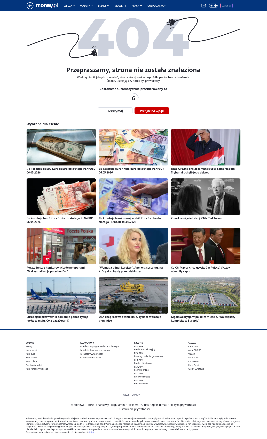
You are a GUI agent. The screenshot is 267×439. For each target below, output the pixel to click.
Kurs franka (31, 357)
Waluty (85, 5)
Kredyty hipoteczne (143, 363)
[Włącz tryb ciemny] (213, 6)
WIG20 (191, 353)
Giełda (68, 5)
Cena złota (193, 346)
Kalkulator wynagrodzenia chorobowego (99, 346)
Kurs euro (30, 353)
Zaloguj (226, 5)
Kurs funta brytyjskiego (37, 368)
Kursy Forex (194, 361)
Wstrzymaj (115, 111)
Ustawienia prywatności (134, 409)
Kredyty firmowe (142, 376)
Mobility (120, 5)
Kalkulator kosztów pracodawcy (95, 350)
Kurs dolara (31, 361)
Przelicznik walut (34, 365)
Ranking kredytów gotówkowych (149, 356)
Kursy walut (31, 350)
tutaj (91, 432)
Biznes (102, 5)
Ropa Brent (193, 365)
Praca (135, 5)
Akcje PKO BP (194, 350)
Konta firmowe (141, 383)
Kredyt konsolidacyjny (144, 349)
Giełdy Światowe (196, 368)
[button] (238, 5)
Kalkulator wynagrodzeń (91, 353)
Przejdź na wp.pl (152, 111)
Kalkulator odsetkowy (90, 357)
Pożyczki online (141, 369)
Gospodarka (155, 5)
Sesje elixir (193, 357)
